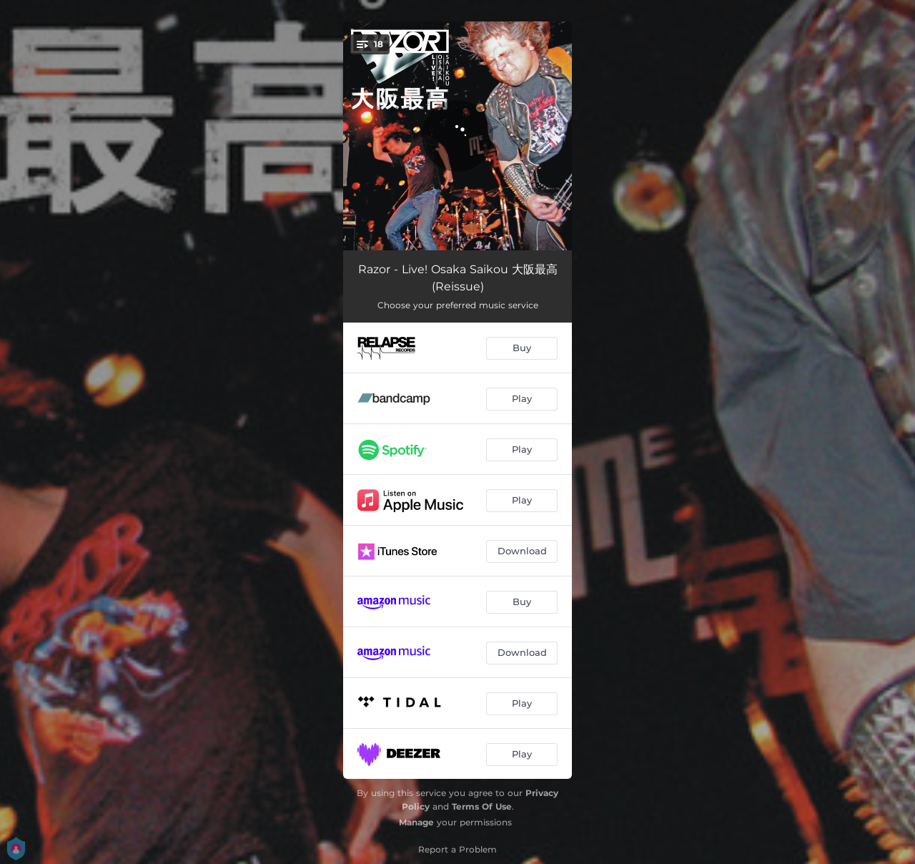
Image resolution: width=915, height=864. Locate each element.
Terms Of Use (482, 806)
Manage (416, 822)
